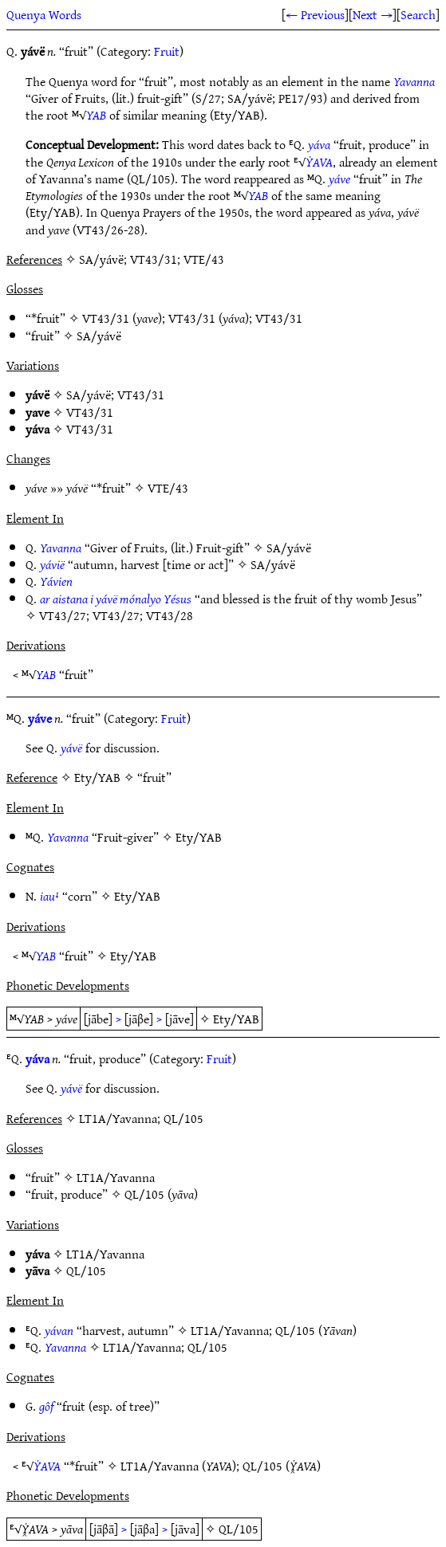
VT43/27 (62, 615)
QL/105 (144, 1194)
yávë (71, 747)
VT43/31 (105, 318)
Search (418, 14)
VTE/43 (168, 488)
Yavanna (414, 81)
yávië (52, 564)
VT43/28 (169, 615)
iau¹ (49, 896)
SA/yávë (99, 335)
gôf (46, 1406)
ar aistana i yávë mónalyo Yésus (115, 598)
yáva (319, 144)
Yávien (56, 581)
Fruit (167, 51)
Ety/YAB (199, 837)
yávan (59, 1330)
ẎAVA (319, 162)
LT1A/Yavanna (116, 1177)
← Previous (315, 14)
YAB (96, 115)
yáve (339, 178)
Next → (373, 14)
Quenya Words (43, 14)
